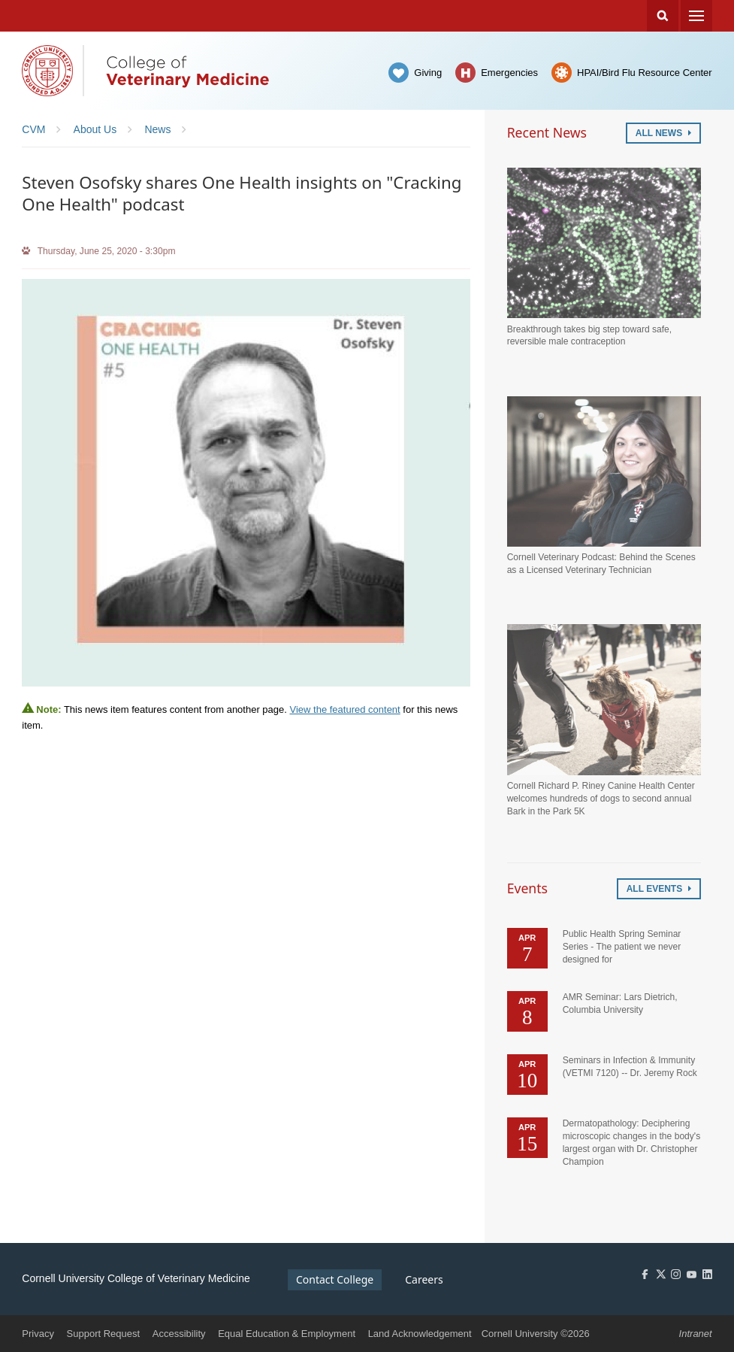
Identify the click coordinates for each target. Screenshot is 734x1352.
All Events (659, 889)
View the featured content (345, 709)
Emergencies (509, 72)
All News (663, 133)
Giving (428, 72)
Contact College (334, 1279)
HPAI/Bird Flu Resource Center (644, 72)
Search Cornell (662, 16)
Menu (696, 16)
